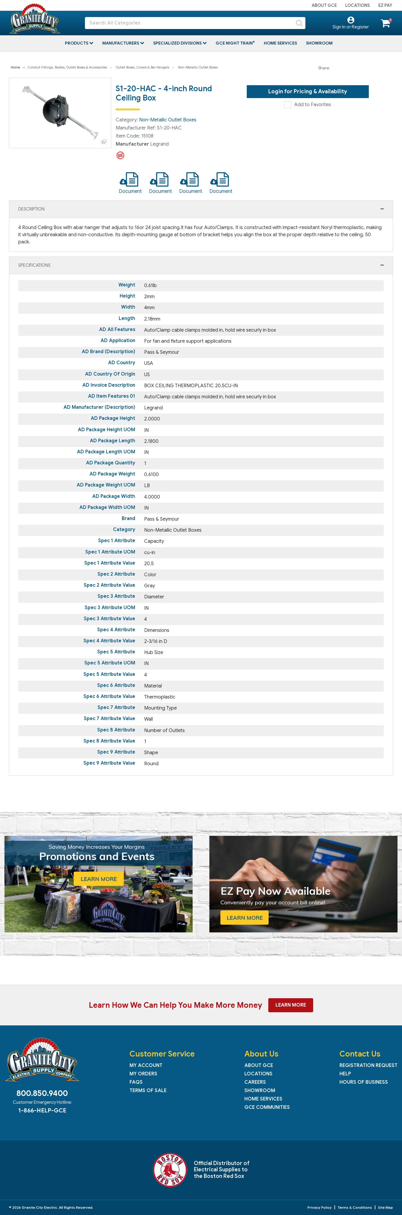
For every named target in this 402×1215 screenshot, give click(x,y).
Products (77, 43)
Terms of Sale (148, 1091)
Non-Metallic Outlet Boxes (198, 67)
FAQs (136, 1082)
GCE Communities (267, 1107)
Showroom (319, 43)
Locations (357, 5)
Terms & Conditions (355, 1207)
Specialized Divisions (177, 43)
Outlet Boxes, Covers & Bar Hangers (142, 67)
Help (345, 1074)
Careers (255, 1082)
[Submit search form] (299, 23)
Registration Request (368, 1065)
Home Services (280, 43)
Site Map (385, 1207)
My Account (146, 1065)
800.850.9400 (42, 1093)
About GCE (324, 5)
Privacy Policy (319, 1207)
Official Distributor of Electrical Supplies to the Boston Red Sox (221, 1169)
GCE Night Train (235, 43)
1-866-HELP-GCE (42, 1110)
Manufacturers (121, 43)
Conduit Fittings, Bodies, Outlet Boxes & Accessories (67, 67)
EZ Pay (385, 5)
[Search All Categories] (195, 23)
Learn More (290, 1005)
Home (15, 67)
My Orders (143, 1074)
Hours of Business (363, 1082)
